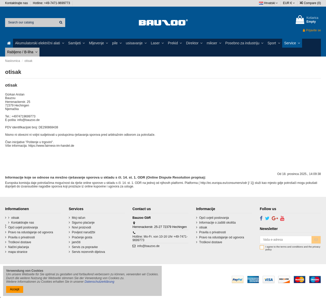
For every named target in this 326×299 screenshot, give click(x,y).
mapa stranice (17, 252)
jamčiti (76, 242)
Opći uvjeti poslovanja (23, 227)
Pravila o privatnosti (21, 237)
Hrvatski (268, 3)
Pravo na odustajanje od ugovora (30, 232)
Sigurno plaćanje (83, 222)
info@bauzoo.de (148, 246)
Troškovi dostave (19, 242)
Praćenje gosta (82, 237)
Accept (14, 289)
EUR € (289, 3)
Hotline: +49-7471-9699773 (52, 3)
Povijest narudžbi (83, 232)
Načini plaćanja (18, 247)
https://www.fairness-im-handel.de (51, 145)
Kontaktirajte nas (17, 3)
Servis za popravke (85, 247)
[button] (39, 43)
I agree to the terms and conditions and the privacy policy (292, 248)
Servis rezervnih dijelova (88, 252)
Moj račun (78, 218)
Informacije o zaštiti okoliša (217, 222)
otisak (15, 218)
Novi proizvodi (81, 227)
